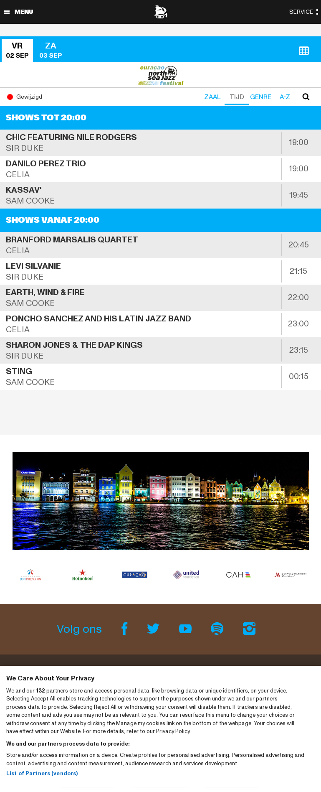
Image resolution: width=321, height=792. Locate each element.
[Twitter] (155, 629)
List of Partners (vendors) (42, 773)
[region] (160, 729)
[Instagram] (249, 629)
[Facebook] (126, 629)
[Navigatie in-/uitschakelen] (7, 12)
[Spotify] (218, 629)
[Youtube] (186, 629)
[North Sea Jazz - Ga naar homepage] (160, 12)
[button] (18, 50)
